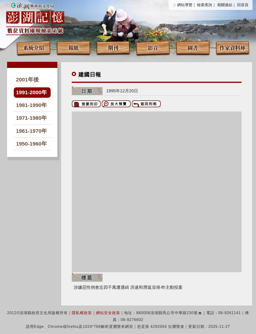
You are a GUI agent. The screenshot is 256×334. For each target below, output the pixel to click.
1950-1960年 (31, 144)
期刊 (113, 47)
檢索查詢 (204, 5)
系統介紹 (33, 47)
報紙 (73, 47)
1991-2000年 (31, 92)
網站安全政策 (108, 313)
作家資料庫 (233, 47)
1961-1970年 (31, 131)
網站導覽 (184, 5)
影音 (153, 47)
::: (174, 5)
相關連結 (224, 5)
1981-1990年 (31, 105)
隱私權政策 (82, 313)
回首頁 (242, 5)
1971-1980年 (31, 118)
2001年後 (27, 80)
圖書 (193, 47)
